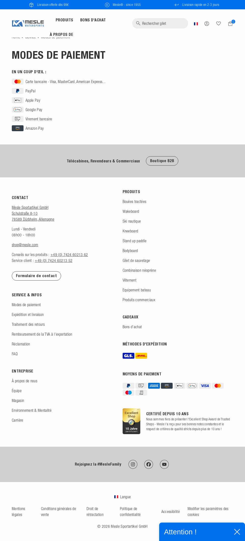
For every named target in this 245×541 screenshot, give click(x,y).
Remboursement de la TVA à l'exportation (42, 334)
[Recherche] (160, 23)
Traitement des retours (28, 324)
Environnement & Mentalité (32, 410)
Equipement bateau (137, 290)
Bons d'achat (132, 327)
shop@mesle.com (25, 244)
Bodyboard (130, 250)
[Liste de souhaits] (218, 23)
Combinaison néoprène (139, 270)
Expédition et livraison (28, 314)
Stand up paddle (135, 241)
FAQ (15, 354)
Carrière (17, 420)
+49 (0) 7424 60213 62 (69, 254)
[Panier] (228, 24)
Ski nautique (132, 221)
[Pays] (196, 23)
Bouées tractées (134, 201)
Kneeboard (130, 231)
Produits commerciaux (139, 300)
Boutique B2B (162, 160)
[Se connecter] (207, 23)
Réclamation (21, 344)
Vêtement (130, 280)
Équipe (17, 390)
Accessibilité (170, 511)
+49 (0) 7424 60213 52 (53, 260)
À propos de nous (24, 381)
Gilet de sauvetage (136, 260)
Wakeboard (131, 211)
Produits (64, 20)
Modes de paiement (26, 304)
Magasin (18, 400)
